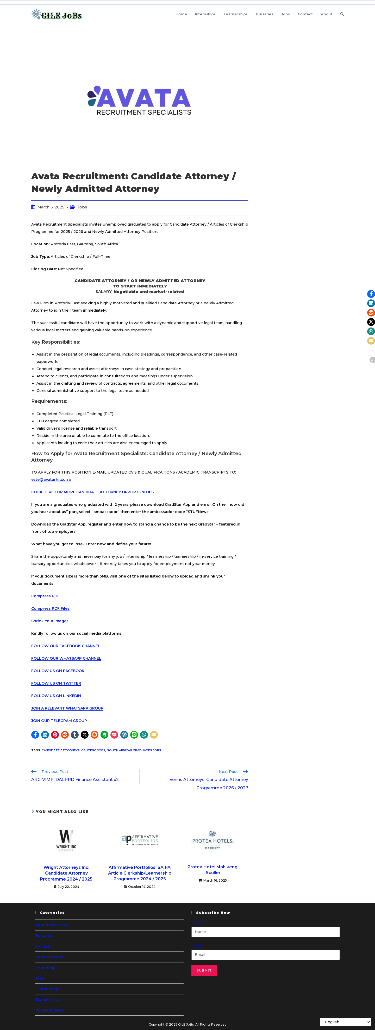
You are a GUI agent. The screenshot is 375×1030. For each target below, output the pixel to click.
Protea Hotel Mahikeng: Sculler (213, 869)
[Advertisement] (304, 69)
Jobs (82, 207)
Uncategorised (49, 1010)
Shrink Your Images (49, 621)
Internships (46, 967)
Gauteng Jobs (93, 750)
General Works (49, 957)
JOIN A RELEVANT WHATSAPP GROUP (67, 708)
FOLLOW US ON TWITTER (56, 683)
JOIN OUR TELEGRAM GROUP (59, 720)
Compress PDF (45, 596)
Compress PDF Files (50, 608)
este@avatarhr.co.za (51, 479)
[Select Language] (345, 1022)
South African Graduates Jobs (134, 750)
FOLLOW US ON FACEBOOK (57, 670)
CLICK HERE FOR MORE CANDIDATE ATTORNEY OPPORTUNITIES (92, 492)
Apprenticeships (51, 925)
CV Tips (42, 946)
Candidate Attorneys (61, 750)
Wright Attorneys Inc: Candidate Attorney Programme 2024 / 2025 (66, 873)
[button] (35, 735)
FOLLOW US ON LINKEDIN (56, 695)
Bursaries (44, 935)
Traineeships (47, 999)
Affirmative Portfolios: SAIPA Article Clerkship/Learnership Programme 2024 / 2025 (139, 873)
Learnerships (47, 989)
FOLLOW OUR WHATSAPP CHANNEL (66, 658)
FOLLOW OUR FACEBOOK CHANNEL (65, 646)
